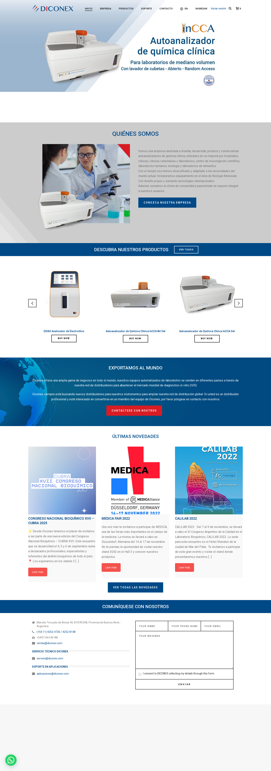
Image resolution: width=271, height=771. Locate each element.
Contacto (166, 8)
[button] (11, 760)
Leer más (37, 558)
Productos (126, 8)
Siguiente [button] (266, 61)
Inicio (88, 8)
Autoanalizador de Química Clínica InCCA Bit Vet (135, 331)
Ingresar (201, 8)
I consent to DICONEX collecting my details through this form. (179, 660)
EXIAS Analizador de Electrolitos (64, 331)
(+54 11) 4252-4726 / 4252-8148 (56, 618)
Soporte (146, 8)
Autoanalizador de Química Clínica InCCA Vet (207, 331)
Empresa (105, 8)
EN (184, 8)
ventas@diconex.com (49, 629)
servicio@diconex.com (50, 645)
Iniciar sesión (218, 8)
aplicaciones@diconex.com (53, 660)
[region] (135, 61)
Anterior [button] (4, 61)
